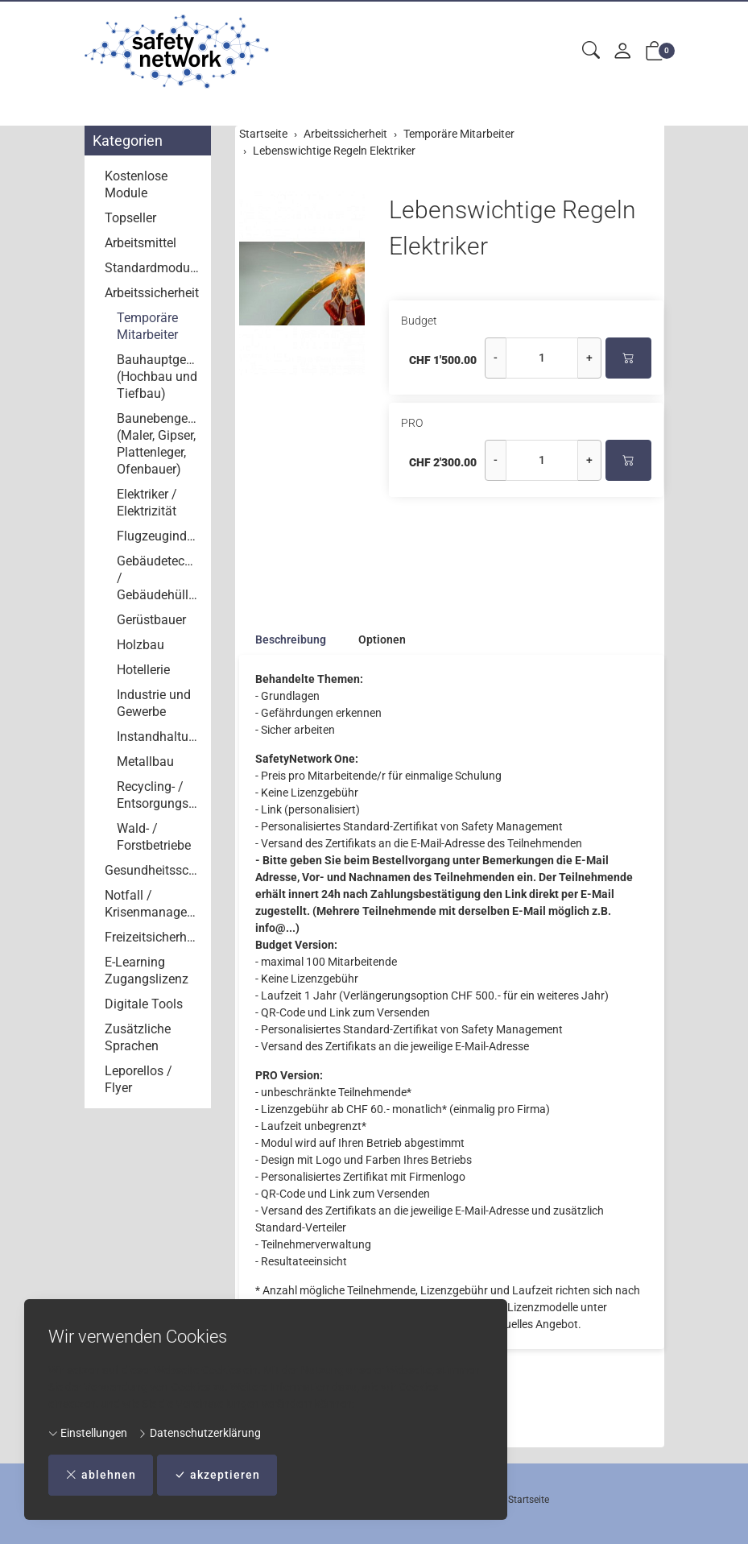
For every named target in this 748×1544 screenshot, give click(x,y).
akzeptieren (217, 1475)
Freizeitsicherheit (152, 937)
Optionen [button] (382, 639)
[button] (591, 51)
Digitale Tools (144, 1004)
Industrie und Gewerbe (154, 703)
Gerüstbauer (151, 619)
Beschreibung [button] (290, 639)
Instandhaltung (160, 736)
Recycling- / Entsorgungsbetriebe (160, 795)
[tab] (282, 639)
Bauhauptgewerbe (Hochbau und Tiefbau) (160, 376)
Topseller (130, 218)
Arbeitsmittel (140, 242)
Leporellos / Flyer (138, 1079)
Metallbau (145, 761)
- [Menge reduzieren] (496, 357)
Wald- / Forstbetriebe (154, 837)
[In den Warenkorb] (628, 358)
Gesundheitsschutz (154, 870)
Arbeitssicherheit (152, 292)
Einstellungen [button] (87, 1432)
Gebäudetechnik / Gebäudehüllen (160, 577)
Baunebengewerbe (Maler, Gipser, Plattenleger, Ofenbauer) (160, 444)
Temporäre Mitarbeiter (147, 326)
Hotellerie (143, 669)
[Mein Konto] (622, 52)
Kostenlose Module (136, 184)
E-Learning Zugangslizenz (146, 970)
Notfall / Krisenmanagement (154, 904)
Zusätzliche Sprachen (138, 1037)
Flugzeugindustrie (160, 536)
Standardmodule (152, 267)
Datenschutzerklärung (199, 1432)
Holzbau (140, 644)
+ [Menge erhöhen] (589, 357)
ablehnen (100, 1475)
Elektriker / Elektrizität (147, 502)
